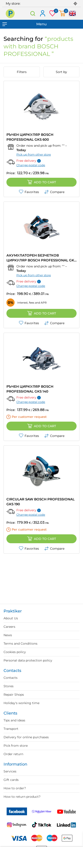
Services (10, 771)
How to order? (15, 788)
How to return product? (22, 797)
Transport (11, 729)
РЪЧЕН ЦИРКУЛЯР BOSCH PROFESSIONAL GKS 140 (29, 388)
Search (33, 13)
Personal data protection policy (28, 660)
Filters (22, 72)
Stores (9, 686)
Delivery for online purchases (26, 737)
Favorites (29, 192)
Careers (9, 627)
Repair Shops (14, 695)
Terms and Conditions (20, 644)
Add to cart (41, 182)
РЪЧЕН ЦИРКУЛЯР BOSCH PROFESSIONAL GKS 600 (29, 137)
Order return (13, 754)
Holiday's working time (21, 703)
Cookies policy (15, 652)
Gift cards (11, 780)
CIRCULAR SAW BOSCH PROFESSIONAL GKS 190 (40, 501)
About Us (11, 618)
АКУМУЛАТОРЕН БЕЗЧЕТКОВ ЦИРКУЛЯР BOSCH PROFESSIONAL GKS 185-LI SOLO (41, 258)
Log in (42, 14)
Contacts (10, 678)
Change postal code (30, 165)
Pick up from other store (33, 154)
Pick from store (16, 746)
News (8, 635)
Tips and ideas (14, 720)
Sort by (61, 72)
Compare (54, 192)
